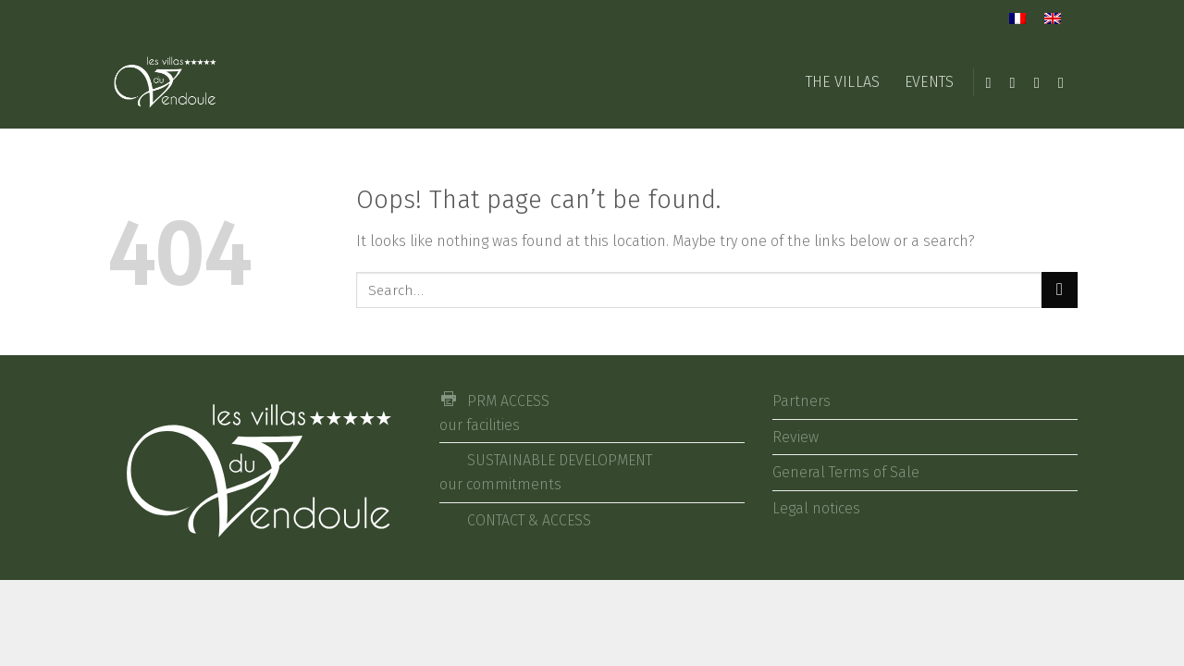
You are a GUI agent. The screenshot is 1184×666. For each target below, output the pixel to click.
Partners (801, 401)
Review (795, 437)
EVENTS (930, 82)
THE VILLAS (843, 82)
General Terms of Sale (845, 472)
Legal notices (816, 508)
